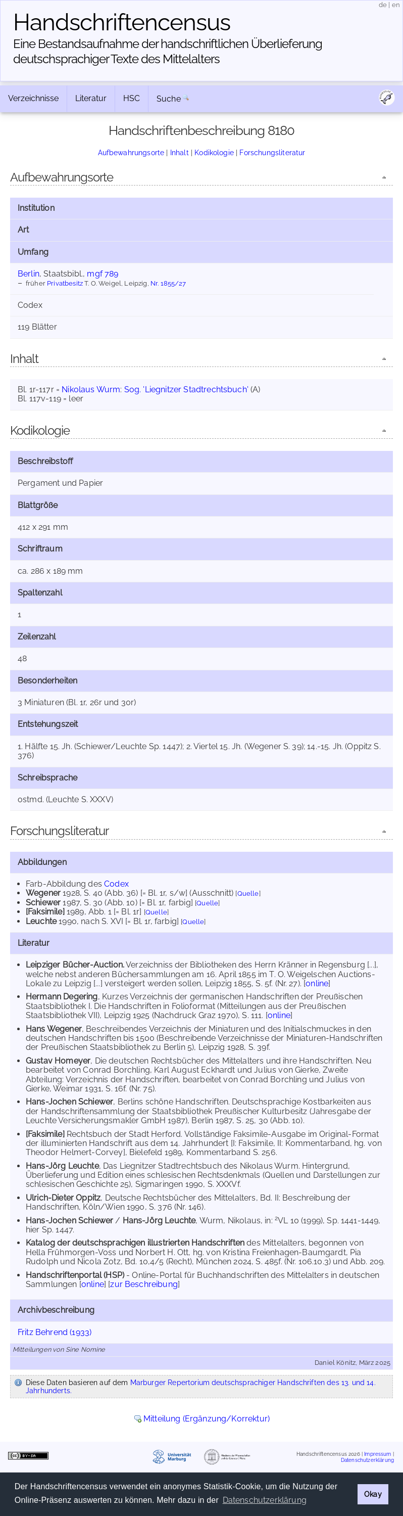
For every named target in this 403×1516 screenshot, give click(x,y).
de (383, 5)
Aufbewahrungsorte (131, 152)
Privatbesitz (65, 283)
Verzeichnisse (33, 98)
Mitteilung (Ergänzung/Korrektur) (206, 1418)
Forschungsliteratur (272, 152)
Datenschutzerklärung (367, 1459)
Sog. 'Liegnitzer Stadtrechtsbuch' (186, 389)
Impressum (377, 1454)
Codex (116, 884)
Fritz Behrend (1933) (54, 1332)
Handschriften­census (121, 22)
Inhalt (179, 152)
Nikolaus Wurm (91, 389)
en (396, 5)
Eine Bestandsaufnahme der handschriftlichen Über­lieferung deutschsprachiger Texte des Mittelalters (167, 51)
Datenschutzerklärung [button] (265, 1500)
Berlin (28, 274)
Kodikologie (214, 152)
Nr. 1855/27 (168, 283)
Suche (169, 99)
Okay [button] (373, 1494)
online (317, 983)
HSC (131, 98)
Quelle (248, 893)
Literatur (91, 98)
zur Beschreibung (144, 1284)
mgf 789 (102, 274)
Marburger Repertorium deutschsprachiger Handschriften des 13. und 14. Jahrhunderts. (201, 1386)
